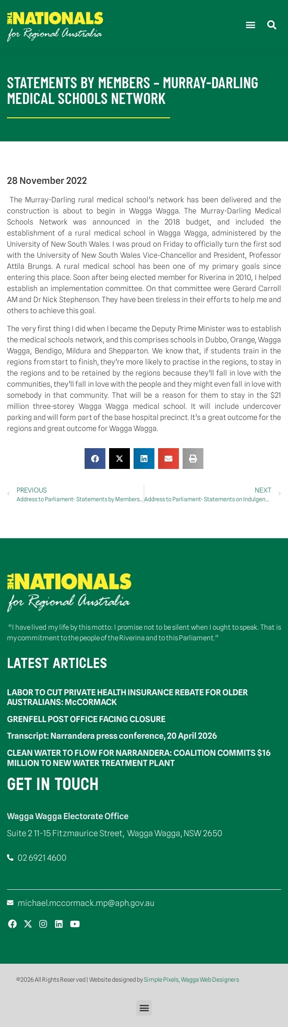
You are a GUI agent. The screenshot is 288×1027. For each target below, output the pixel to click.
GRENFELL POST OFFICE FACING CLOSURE (86, 719)
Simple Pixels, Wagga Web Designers (191, 979)
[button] (250, 24)
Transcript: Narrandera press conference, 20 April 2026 (112, 736)
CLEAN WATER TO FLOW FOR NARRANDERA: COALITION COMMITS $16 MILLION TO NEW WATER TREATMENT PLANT (138, 758)
